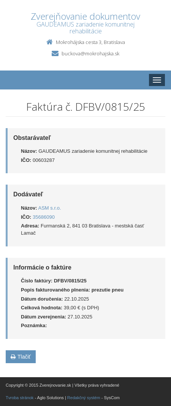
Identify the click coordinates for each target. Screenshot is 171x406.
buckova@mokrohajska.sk (90, 53)
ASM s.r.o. (49, 208)
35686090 (44, 217)
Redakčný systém (83, 397)
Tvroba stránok (19, 397)
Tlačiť (21, 357)
